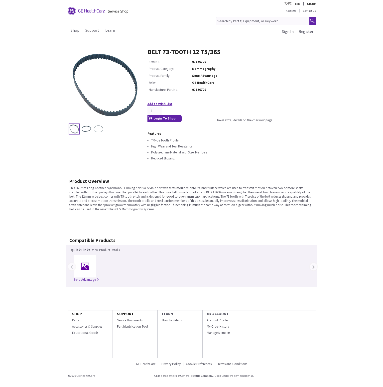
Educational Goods (85, 333)
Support (92, 30)
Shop (75, 30)
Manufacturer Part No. (163, 90)
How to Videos (172, 320)
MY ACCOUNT (218, 313)
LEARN (167, 313)
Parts (75, 320)
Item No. (154, 62)
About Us (291, 10)
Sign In (288, 31)
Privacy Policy (171, 364)
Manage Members (218, 333)
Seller (152, 83)
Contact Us (309, 10)
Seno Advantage (86, 279)
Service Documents (129, 320)
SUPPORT (125, 313)
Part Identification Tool (132, 326)
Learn (110, 30)
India (297, 3)
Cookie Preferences (199, 364)
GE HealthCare (145, 364)
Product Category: (161, 69)
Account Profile (217, 320)
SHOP (77, 313)
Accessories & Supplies (87, 326)
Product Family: (159, 76)
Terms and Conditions (232, 364)
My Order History (218, 326)
